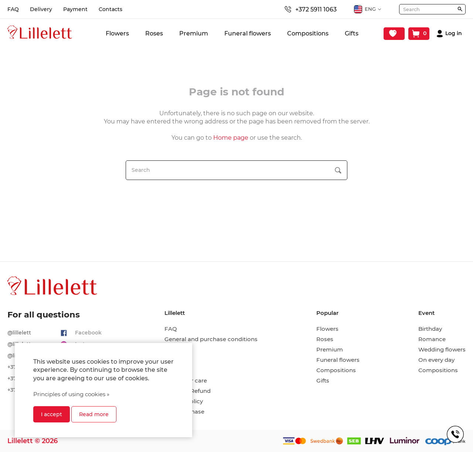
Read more (94, 414)
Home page (230, 137)
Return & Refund (187, 391)
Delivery (41, 9)
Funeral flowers (247, 33)
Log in (453, 33)
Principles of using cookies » (71, 394)
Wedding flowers (442, 349)
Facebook (88, 332)
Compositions (308, 33)
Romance (432, 339)
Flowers (117, 33)
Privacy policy (183, 401)
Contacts (110, 9)
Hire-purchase (184, 411)
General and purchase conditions (211, 339)
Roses (154, 33)
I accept (51, 414)
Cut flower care (185, 380)
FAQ (13, 9)
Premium (193, 33)
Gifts (351, 33)
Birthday (430, 329)
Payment (75, 9)
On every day (436, 360)
